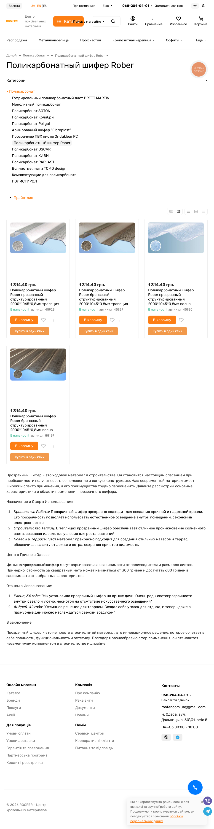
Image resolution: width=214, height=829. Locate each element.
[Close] (202, 801)
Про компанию (83, 6)
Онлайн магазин (21, 685)
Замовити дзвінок (169, 6)
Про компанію (87, 693)
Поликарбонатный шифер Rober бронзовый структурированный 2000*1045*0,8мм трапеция (103, 297)
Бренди (13, 700)
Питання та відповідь (94, 748)
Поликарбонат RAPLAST (33, 162)
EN (39, 6)
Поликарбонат (22, 91)
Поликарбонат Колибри (33, 117)
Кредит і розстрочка (24, 762)
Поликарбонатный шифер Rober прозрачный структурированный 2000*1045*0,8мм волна (171, 297)
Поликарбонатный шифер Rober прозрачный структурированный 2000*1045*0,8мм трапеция (34, 297)
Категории (16, 80)
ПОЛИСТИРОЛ (24, 181)
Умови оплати (18, 733)
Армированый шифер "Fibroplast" (41, 130)
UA (33, 6)
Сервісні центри (89, 733)
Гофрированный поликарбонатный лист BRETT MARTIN (60, 98)
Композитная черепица (131, 40)
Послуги (13, 708)
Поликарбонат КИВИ (30, 155)
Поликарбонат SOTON (31, 111)
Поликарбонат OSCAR (31, 149)
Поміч (80, 725)
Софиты (172, 40)
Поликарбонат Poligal (31, 123)
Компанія (83, 685)
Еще (106, 6)
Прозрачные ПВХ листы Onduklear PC (45, 136)
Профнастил (90, 40)
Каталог (13, 693)
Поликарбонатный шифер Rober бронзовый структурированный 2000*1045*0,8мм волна (33, 423)
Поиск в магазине (87, 22)
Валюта (14, 6)
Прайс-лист (24, 198)
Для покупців (18, 725)
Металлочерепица (54, 40)
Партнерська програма (27, 755)
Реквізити (84, 700)
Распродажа (16, 40)
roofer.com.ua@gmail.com (183, 707)
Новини (82, 715)
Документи (85, 708)
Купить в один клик (29, 331)
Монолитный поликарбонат (36, 104)
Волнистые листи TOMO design (39, 168)
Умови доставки (20, 740)
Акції (10, 715)
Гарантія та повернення (27, 748)
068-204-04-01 (135, 6)
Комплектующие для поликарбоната (44, 175)
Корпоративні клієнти (94, 740)
